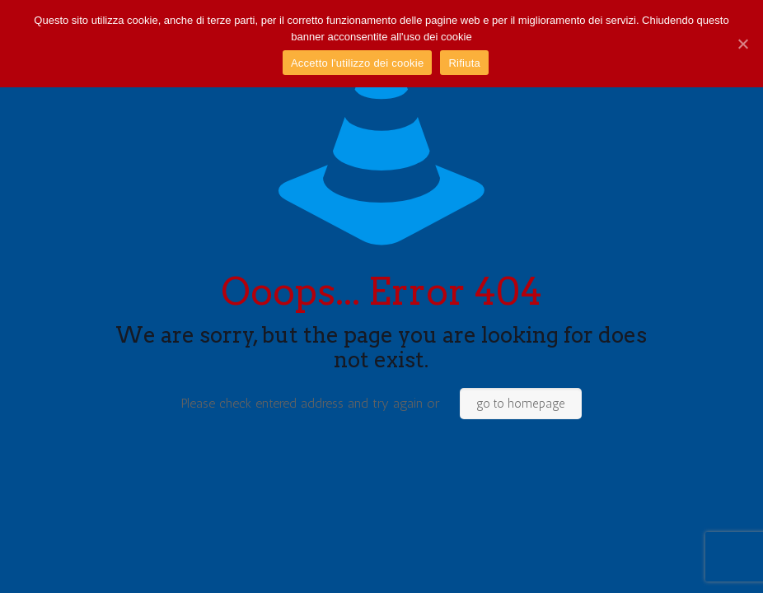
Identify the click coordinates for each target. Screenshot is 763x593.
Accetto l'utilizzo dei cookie (357, 63)
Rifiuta (464, 63)
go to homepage (520, 403)
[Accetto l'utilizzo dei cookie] (742, 43)
